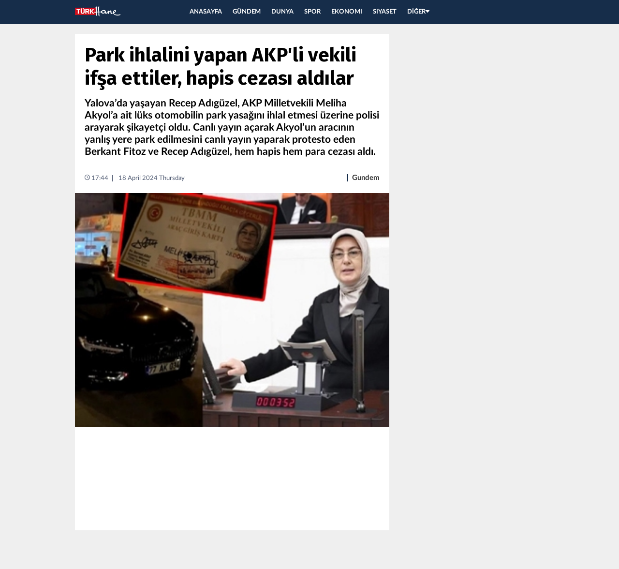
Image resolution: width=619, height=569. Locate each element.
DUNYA (282, 12)
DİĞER (418, 12)
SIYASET (385, 12)
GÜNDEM (247, 12)
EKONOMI (346, 12)
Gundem (366, 177)
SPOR (312, 12)
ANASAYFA (206, 12)
